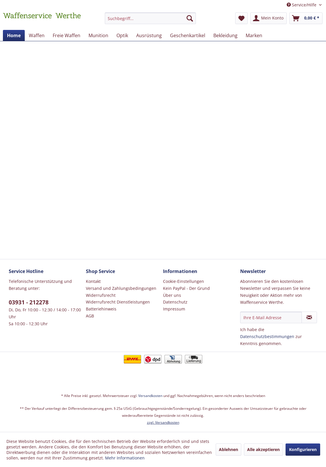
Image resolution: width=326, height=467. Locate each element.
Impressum (174, 309)
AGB (90, 316)
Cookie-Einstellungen (183, 281)
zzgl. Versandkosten (163, 422)
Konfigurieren (303, 449)
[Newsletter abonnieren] (309, 317)
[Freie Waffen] (66, 35)
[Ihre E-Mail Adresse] (271, 317)
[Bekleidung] (225, 35)
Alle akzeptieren (263, 449)
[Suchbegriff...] (150, 18)
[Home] (14, 35)
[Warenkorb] (306, 18)
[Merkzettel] (241, 18)
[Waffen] (37, 35)
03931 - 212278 (29, 302)
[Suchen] (190, 18)
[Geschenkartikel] (187, 35)
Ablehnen (228, 449)
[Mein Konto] (268, 18)
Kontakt (93, 281)
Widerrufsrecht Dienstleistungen (118, 302)
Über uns (172, 295)
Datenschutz (175, 302)
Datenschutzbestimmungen (267, 336)
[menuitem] (150, 21)
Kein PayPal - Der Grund (186, 288)
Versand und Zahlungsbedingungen (121, 288)
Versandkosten (150, 395)
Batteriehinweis (101, 309)
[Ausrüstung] (149, 35)
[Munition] (98, 35)
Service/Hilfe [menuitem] (302, 5)
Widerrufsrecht (101, 295)
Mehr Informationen (125, 458)
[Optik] (122, 35)
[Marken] (254, 35)
